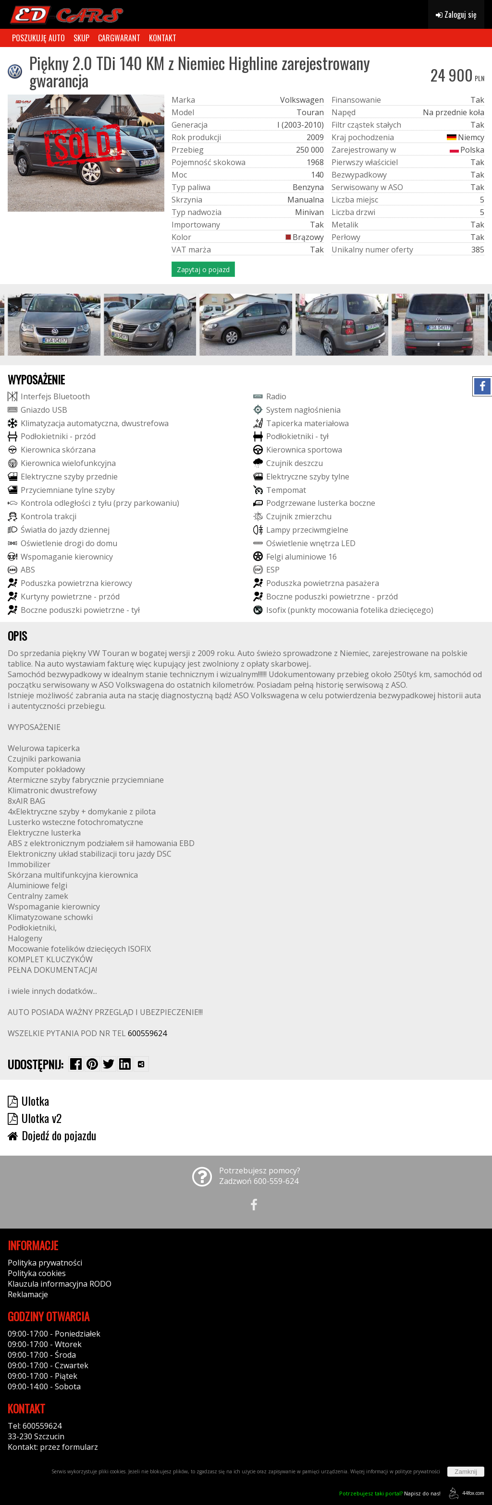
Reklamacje (28, 1294)
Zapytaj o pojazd (203, 269)
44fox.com (464, 1493)
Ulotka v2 (35, 1117)
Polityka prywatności (45, 1262)
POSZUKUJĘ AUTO (38, 38)
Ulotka (28, 1100)
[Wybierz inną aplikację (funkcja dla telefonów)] (141, 1064)
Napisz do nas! (390, 1493)
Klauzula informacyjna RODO (59, 1283)
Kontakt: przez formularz (53, 1447)
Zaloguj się (456, 14)
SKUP (81, 38)
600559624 (147, 1033)
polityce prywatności (417, 1471)
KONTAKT (162, 38)
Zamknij (466, 1471)
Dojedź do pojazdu (52, 1135)
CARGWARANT (119, 38)
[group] (54, 325)
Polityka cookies (37, 1273)
